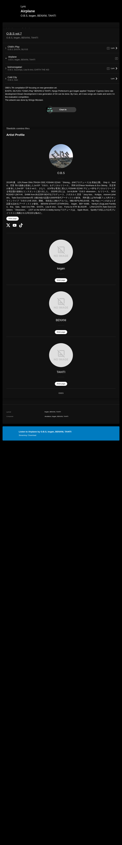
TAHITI (61, 372)
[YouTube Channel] (15, 226)
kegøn (61, 268)
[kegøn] (61, 252)
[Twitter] (8, 226)
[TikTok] (21, 227)
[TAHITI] (61, 355)
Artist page (12, 218)
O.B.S (61, 173)
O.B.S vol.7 (14, 33)
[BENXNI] (61, 303)
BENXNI (61, 320)
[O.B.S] (61, 156)
